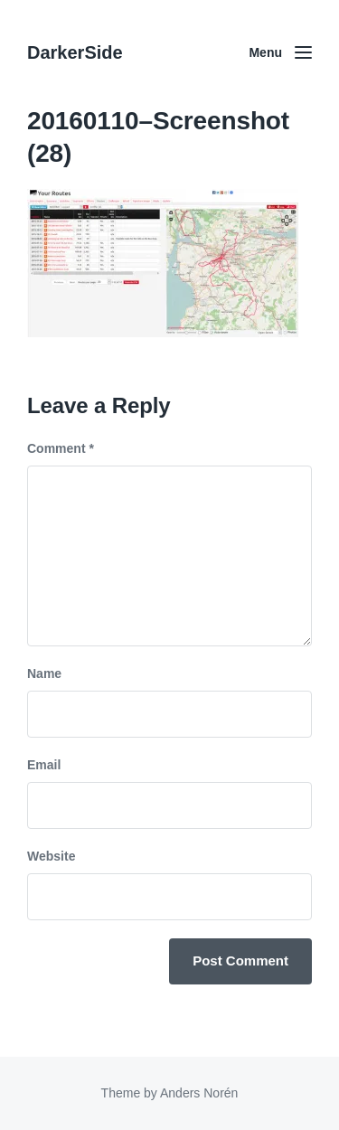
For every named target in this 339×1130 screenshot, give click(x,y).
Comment (60, 448)
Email (44, 765)
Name (44, 673)
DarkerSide (75, 52)
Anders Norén (199, 1093)
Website (51, 856)
